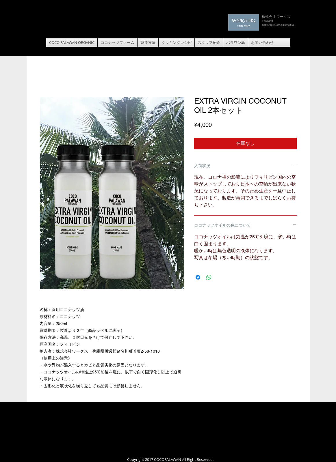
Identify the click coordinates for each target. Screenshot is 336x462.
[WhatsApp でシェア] (208, 277)
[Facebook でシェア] (197, 277)
